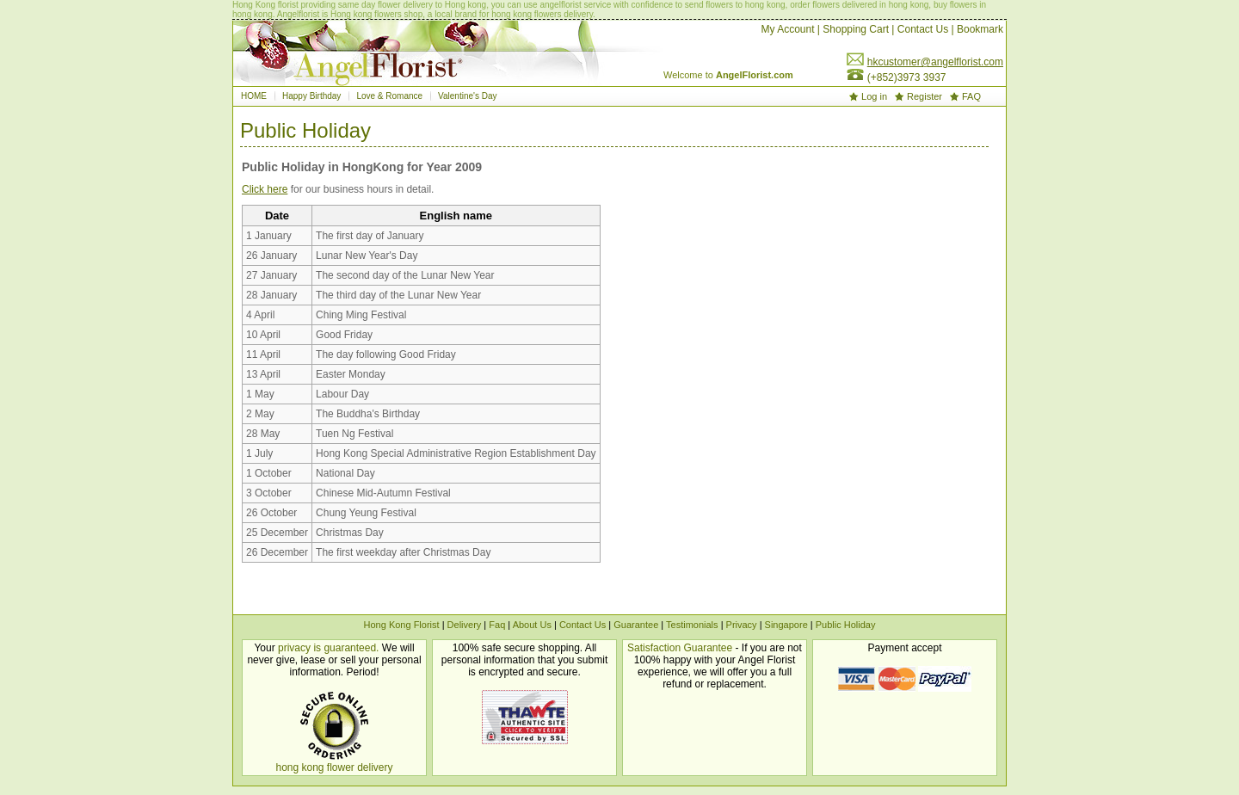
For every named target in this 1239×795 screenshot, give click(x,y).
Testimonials (693, 624)
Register (924, 96)
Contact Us (922, 29)
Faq (497, 624)
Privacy (741, 624)
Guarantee (635, 624)
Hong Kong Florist (402, 624)
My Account (787, 29)
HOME (254, 96)
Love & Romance (389, 96)
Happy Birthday (311, 96)
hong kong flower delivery (333, 767)
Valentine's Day (467, 96)
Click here (264, 189)
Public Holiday (846, 624)
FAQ (971, 96)
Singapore (786, 624)
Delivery (464, 624)
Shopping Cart (856, 29)
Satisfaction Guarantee (679, 648)
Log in (874, 96)
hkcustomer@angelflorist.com (935, 62)
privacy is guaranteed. (328, 648)
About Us (532, 624)
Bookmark (980, 29)
